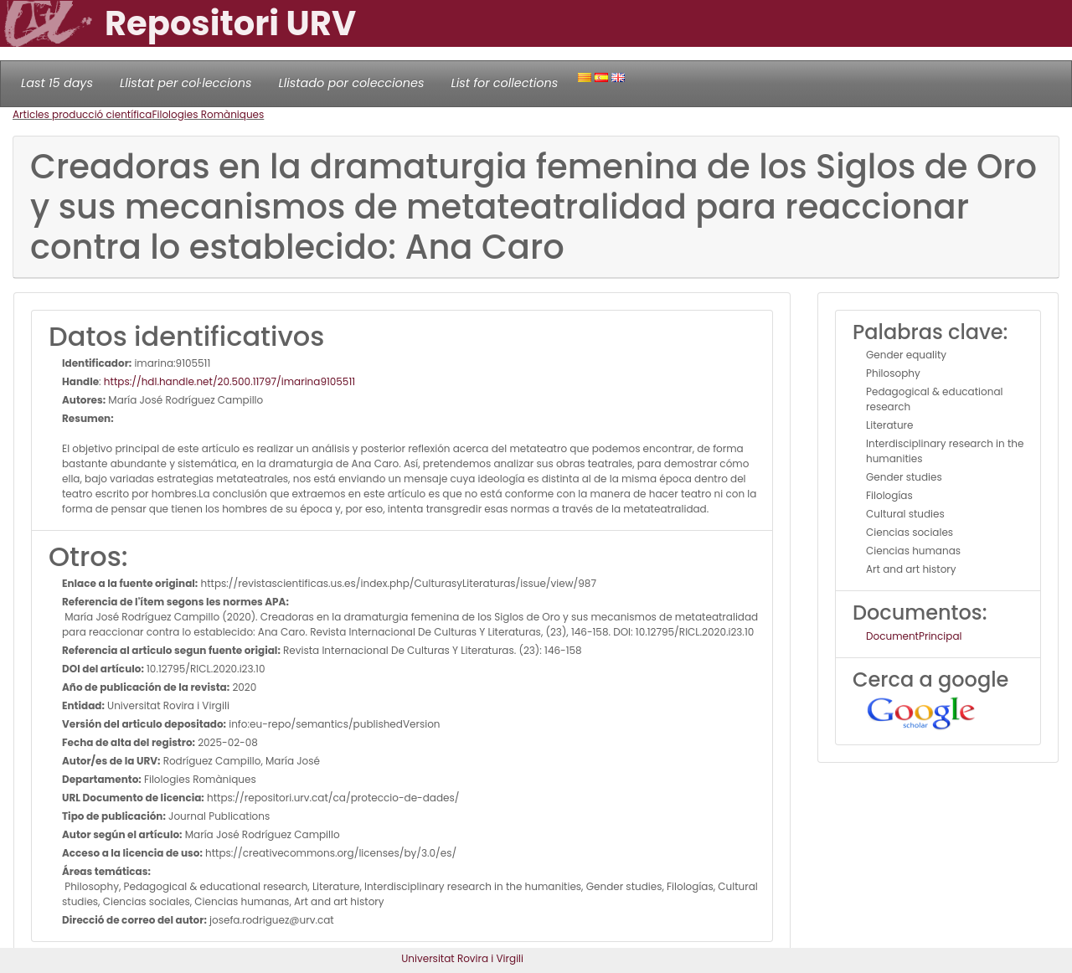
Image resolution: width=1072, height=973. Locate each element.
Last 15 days (57, 83)
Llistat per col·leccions (186, 83)
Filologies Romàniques (208, 114)
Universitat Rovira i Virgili (462, 958)
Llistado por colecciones (352, 83)
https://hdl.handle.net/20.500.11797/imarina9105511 (229, 381)
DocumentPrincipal (913, 636)
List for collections (504, 83)
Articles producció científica (82, 114)
